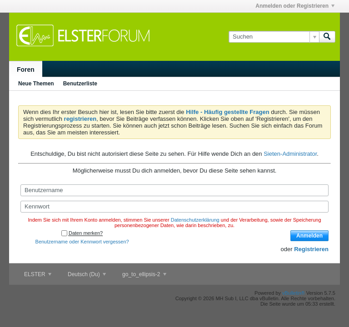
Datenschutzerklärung (195, 220)
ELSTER (37, 274)
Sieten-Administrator (290, 153)
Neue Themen (36, 83)
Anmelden (309, 236)
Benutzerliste (80, 83)
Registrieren (311, 249)
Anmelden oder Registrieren (294, 6)
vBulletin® (293, 293)
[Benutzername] (174, 190)
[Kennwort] (174, 207)
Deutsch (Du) (87, 274)
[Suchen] (274, 37)
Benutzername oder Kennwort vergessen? (82, 241)
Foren (26, 69)
